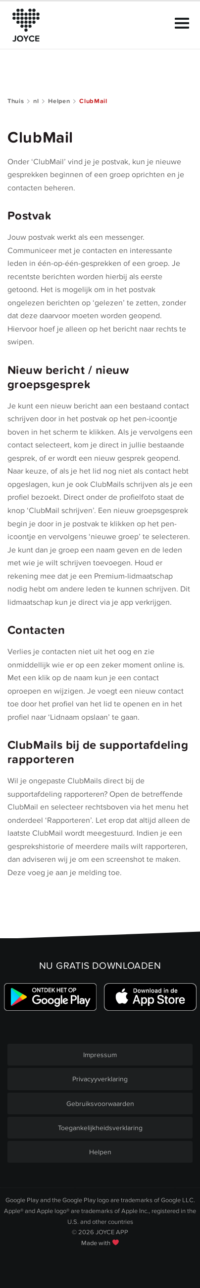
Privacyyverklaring (100, 1079)
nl (36, 101)
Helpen (59, 101)
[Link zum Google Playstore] (50, 997)
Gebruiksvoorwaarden (100, 1104)
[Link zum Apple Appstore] (150, 997)
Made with (100, 1243)
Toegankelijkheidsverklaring (100, 1128)
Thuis (15, 101)
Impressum (100, 1055)
